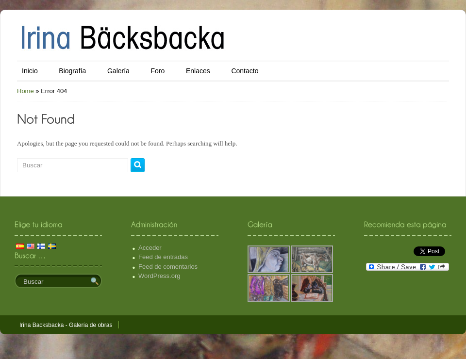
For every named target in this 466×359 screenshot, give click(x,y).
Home (25, 91)
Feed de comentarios (168, 266)
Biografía (72, 71)
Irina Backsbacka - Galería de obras (65, 325)
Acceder (150, 247)
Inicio (30, 71)
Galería (118, 71)
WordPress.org (159, 275)
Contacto (244, 71)
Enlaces (198, 71)
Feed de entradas (163, 257)
